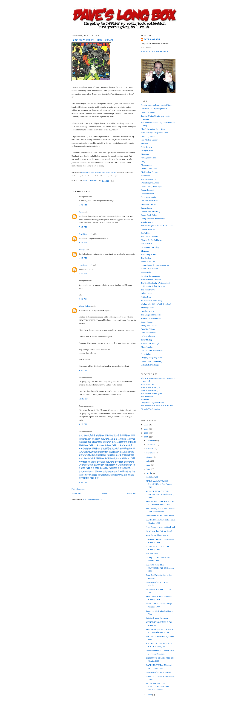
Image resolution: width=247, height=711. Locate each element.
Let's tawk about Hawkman (157, 618)
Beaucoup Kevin (148, 136)
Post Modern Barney (149, 140)
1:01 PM (83, 205)
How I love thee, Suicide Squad (159, 531)
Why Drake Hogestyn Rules (152, 403)
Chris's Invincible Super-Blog (153, 129)
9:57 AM (83, 242)
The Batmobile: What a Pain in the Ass (157, 406)
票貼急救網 (127, 448)
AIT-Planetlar (146, 243)
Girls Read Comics (148, 336)
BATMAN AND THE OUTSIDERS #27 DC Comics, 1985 (160, 568)
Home (104, 493)
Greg (81, 212)
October (150, 448)
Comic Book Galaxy (149, 215)
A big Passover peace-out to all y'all (160, 527)
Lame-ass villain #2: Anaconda (158, 672)
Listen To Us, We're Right (151, 186)
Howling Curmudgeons (150, 276)
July (148, 461)
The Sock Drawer (148, 290)
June (148, 465)
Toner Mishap (146, 340)
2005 (146, 437)
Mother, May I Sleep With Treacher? (156, 304)
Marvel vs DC (146, 399)
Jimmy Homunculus (149, 325)
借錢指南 (130, 455)
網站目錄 (102, 475)
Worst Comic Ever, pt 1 (150, 387)
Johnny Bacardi (147, 190)
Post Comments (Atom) (92, 499)
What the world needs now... (157, 535)
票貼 (102, 468)
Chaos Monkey (147, 347)
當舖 (103, 462)
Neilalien (144, 143)
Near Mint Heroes (148, 204)
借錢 (132, 452)
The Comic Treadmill (149, 236)
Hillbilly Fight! (152, 477)
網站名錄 (124, 471)
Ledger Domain (147, 193)
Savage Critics (147, 150)
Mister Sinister (85, 306)
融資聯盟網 (114, 452)
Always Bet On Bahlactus (151, 240)
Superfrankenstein (148, 197)
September (151, 453)
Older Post (131, 493)
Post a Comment (78, 489)
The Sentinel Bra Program (151, 393)
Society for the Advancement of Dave (156, 105)
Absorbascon (146, 165)
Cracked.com (146, 208)
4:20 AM (83, 273)
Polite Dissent (146, 147)
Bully (143, 161)
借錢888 (115, 442)
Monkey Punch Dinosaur (151, 279)
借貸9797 (107, 442)
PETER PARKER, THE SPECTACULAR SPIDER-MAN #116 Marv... (158, 686)
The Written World (148, 179)
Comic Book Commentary (151, 361)
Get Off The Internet (149, 168)
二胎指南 (113, 439)
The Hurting (146, 258)
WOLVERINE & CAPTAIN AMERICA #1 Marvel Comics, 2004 (160, 494)
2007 (146, 429)
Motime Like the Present (151, 318)
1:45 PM (83, 258)
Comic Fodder (147, 322)
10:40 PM (83, 399)
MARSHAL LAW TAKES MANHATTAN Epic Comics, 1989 (159, 484)
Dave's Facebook (148, 112)
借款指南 (91, 458)
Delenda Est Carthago (150, 365)
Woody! (82, 249)
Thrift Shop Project (149, 254)
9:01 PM (83, 482)
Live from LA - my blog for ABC (154, 108)
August (149, 457)
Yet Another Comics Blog (151, 300)
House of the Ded (148, 261)
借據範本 (102, 455)
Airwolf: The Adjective (150, 409)
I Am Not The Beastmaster (152, 350)
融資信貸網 (97, 442)
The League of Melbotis (151, 315)
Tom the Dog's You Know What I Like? (157, 226)
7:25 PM (83, 227)
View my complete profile (154, 51)
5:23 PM (83, 424)
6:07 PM (83, 370)
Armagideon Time (148, 158)
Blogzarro (145, 251)
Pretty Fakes (146, 354)
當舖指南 (87, 448)
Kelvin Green (146, 293)
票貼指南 (109, 435)
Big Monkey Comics (149, 172)
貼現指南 (100, 458)
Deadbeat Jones (147, 311)
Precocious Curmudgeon (151, 343)
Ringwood (145, 154)
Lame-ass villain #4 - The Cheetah (160, 515)
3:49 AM (83, 299)
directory (85, 475)
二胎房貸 (122, 439)
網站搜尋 (115, 471)
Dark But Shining (148, 329)
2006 (146, 433)
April (148, 473)
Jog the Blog (146, 297)
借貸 (99, 462)
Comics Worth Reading (150, 211)
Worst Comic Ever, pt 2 (150, 390)
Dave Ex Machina (148, 333)
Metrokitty (145, 175)
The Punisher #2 (147, 396)
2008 (146, 425)
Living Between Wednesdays (153, 218)
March (149, 695)
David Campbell (85, 234)
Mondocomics (146, 222)
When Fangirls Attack (150, 183)
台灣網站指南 (121, 475)
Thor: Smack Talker (149, 384)
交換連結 (85, 478)
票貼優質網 (106, 448)
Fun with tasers (152, 553)
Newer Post (76, 493)
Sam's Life (145, 233)
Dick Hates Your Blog (150, 247)
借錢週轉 (87, 442)
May (148, 469)
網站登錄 (93, 475)
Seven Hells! (146, 272)
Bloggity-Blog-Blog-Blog (151, 358)
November (151, 444)
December (150, 440)
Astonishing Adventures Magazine (155, 265)
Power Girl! (146, 381)
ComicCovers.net (148, 229)
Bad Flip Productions (149, 201)
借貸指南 (83, 435)
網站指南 (110, 475)
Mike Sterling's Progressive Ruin (154, 133)
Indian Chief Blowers (149, 268)
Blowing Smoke (147, 307)
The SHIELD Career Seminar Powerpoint (158, 378)
